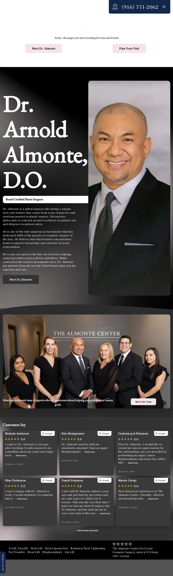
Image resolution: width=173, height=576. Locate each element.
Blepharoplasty (52, 552)
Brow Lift (34, 552)
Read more (21, 455)
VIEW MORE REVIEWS (87, 531)
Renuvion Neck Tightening (88, 548)
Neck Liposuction (56, 548)
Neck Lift (37, 548)
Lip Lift (69, 552)
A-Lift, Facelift (18, 548)
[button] (164, 6)
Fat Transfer (17, 552)
